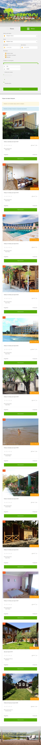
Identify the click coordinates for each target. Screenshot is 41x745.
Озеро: (4, 39)
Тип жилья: (5, 50)
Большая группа (8, 83)
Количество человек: (9, 72)
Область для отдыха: (7, 33)
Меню (31, 28)
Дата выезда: (23, 44)
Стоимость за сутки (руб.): (8, 60)
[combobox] (22, 36)
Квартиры (8, 57)
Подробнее (6, 154)
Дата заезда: (5, 44)
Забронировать (20, 158)
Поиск (10, 28)
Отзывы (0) (35, 154)
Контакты (24, 1)
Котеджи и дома (10, 53)
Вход (17, 1)
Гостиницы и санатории (11, 55)
